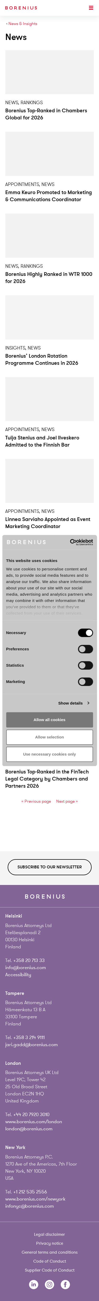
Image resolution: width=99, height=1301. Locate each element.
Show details (70, 703)
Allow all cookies (49, 719)
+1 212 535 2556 (30, 1192)
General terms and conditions (50, 1252)
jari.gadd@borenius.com (31, 1044)
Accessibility (18, 974)
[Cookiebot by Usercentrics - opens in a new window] (70, 542)
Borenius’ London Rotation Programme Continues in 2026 (41, 359)
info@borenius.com (25, 967)
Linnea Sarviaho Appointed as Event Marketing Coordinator (47, 523)
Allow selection (49, 737)
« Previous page (36, 801)
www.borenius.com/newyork (35, 1199)
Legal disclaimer (49, 1234)
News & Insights (22, 24)
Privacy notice (49, 1243)
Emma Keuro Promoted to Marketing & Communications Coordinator (48, 196)
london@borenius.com (29, 1129)
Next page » (67, 801)
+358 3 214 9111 (29, 1037)
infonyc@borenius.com (29, 1206)
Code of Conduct (49, 1261)
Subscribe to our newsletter (49, 867)
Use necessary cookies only (49, 754)
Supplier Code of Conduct (49, 1270)
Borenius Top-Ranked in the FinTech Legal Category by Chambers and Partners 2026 (47, 778)
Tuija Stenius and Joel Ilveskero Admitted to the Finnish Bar (42, 441)
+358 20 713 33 (29, 960)
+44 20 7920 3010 (31, 1114)
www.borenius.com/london (33, 1121)
